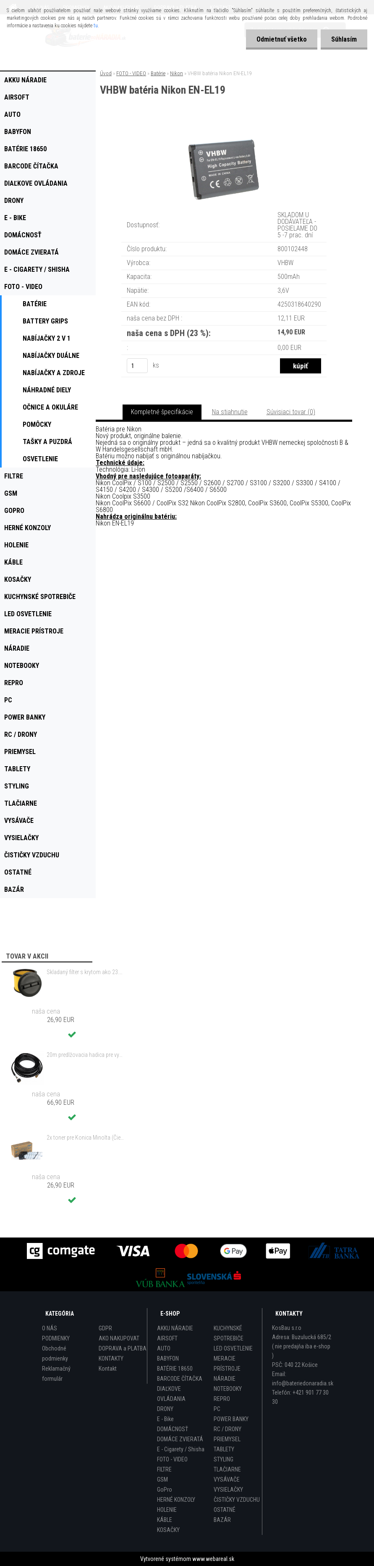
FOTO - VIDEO (131, 73)
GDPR (105, 1328)
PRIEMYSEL (227, 1439)
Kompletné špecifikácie (162, 412)
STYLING (223, 1459)
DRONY (165, 1409)
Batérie (158, 73)
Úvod (106, 73)
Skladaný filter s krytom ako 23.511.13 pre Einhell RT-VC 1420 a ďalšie (86, 972)
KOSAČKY (168, 1530)
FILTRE (164, 1469)
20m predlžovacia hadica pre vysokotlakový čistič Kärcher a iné (86, 1054)
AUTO (163, 1348)
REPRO (222, 1398)
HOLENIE (167, 1509)
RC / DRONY (227, 1429)
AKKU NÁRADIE (175, 1328)
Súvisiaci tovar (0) (291, 412)
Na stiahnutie (230, 412)
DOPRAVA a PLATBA (122, 1348)
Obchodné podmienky (55, 1353)
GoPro (164, 1489)
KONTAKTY (111, 1358)
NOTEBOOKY (228, 1388)
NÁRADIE (224, 1378)
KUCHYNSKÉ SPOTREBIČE (228, 1333)
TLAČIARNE (227, 1469)
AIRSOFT (167, 1338)
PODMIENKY (56, 1338)
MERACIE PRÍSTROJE (227, 1363)
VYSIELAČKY (228, 1489)
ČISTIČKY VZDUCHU (237, 1499)
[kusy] (137, 365)
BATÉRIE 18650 (175, 1368)
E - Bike (165, 1419)
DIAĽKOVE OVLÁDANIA (171, 1393)
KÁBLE (164, 1519)
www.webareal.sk (213, 1558)
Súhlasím (344, 39)
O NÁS (49, 1328)
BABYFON (168, 1358)
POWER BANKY (231, 1419)
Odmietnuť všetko (281, 39)
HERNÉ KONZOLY (176, 1499)
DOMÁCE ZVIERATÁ (180, 1439)
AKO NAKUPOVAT (119, 1338)
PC (217, 1409)
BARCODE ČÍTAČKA (179, 1378)
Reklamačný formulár (56, 1373)
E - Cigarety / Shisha (180, 1449)
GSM (162, 1479)
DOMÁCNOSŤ (172, 1429)
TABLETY (224, 1449)
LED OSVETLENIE (233, 1348)
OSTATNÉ (224, 1509)
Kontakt (108, 1368)
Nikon (176, 73)
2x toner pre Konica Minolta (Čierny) (86, 1137)
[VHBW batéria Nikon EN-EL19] (224, 130)
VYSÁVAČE (227, 1479)
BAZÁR (222, 1519)
